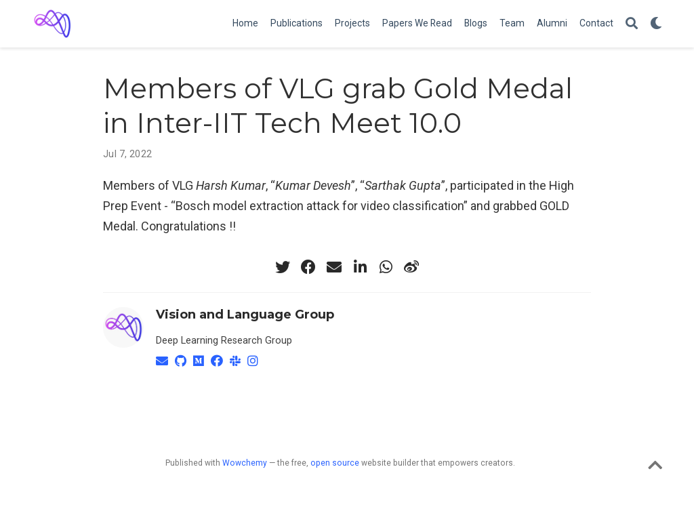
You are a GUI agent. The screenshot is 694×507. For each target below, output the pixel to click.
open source (334, 463)
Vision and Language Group (245, 314)
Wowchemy (244, 463)
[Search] (632, 24)
